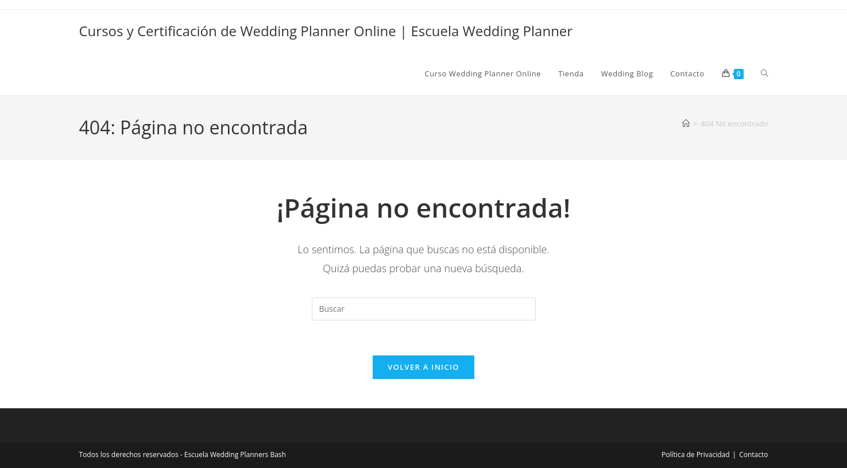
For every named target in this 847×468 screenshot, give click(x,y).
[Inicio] (686, 123)
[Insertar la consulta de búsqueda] (424, 308)
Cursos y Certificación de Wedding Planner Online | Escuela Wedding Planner (326, 30)
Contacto (753, 454)
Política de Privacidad (695, 454)
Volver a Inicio (423, 367)
